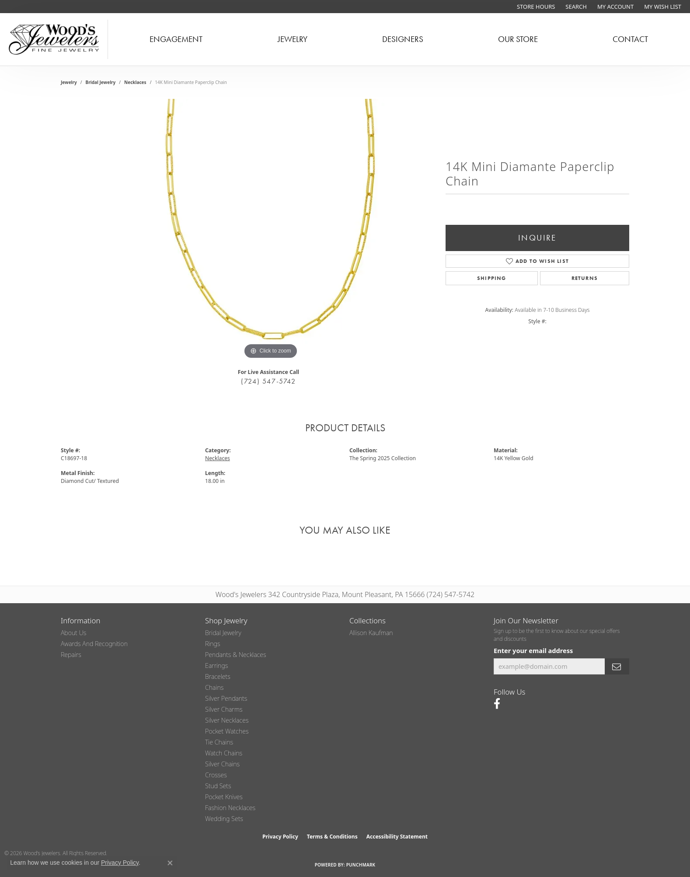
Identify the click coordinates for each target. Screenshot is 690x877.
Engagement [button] (176, 39)
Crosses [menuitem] (216, 775)
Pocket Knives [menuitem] (224, 797)
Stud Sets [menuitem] (218, 786)
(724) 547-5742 (268, 381)
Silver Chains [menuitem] (222, 764)
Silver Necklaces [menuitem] (227, 720)
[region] (270, 230)
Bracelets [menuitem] (217, 676)
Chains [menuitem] (214, 687)
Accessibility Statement (397, 836)
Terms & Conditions (332, 836)
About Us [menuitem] (73, 633)
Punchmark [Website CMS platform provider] (361, 865)
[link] (535, 6)
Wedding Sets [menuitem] (224, 818)
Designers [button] (402, 39)
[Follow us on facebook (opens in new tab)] (497, 704)
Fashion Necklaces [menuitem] (230, 808)
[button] (575, 6)
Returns (585, 278)
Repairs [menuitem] (71, 654)
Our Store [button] (518, 39)
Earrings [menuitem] (216, 665)
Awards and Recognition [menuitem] (94, 643)
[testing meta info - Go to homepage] (54, 39)
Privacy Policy (280, 836)
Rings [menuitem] (212, 643)
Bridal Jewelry (101, 82)
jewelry (69, 82)
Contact (630, 39)
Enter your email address (533, 650)
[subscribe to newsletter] (617, 666)
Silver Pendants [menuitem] (226, 698)
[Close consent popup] (170, 863)
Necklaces (135, 82)
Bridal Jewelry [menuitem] (223, 633)
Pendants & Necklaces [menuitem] (235, 654)
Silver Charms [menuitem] (224, 709)
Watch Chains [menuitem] (223, 753)
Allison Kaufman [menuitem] (371, 633)
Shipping (491, 278)
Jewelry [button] (292, 39)
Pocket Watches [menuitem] (227, 731)
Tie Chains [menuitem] (219, 742)
